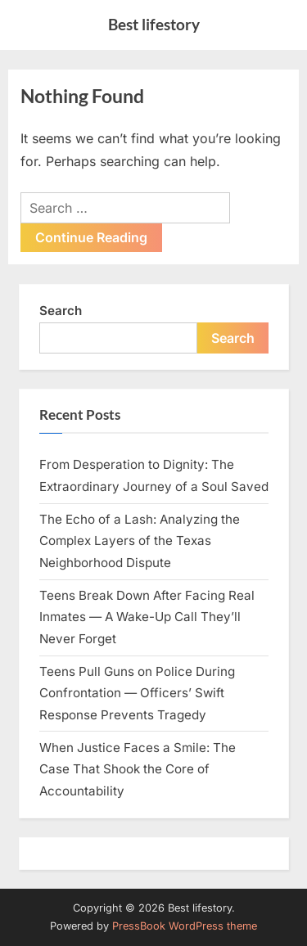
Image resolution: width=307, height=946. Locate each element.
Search (60, 310)
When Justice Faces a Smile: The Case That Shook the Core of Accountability (137, 769)
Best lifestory (154, 24)
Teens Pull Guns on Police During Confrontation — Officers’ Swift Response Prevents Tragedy (137, 693)
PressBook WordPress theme (184, 926)
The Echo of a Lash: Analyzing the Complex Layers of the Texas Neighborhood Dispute (139, 540)
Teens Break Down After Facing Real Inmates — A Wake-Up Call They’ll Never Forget (147, 617)
